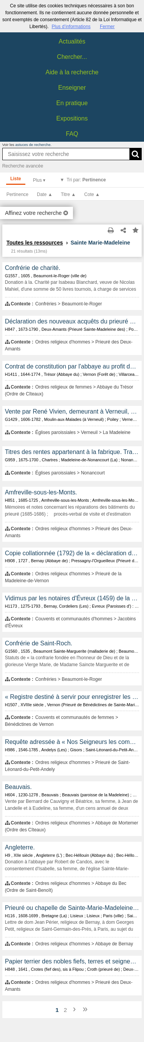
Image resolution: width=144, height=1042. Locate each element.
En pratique (72, 103)
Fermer (107, 26)
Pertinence (17, 194)
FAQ (72, 134)
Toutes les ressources (35, 243)
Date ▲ (45, 194)
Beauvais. (18, 787)
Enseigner (72, 87)
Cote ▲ (92, 194)
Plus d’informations (70, 26)
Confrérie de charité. (33, 268)
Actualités (72, 41)
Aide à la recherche (72, 72)
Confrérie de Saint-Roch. (39, 643)
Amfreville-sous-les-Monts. (41, 492)
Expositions (72, 118)
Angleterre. (20, 847)
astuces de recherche (33, 144)
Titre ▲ (68, 194)
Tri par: (86, 180)
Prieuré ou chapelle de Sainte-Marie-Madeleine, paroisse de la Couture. (72, 908)
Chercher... (72, 57)
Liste (15, 178)
